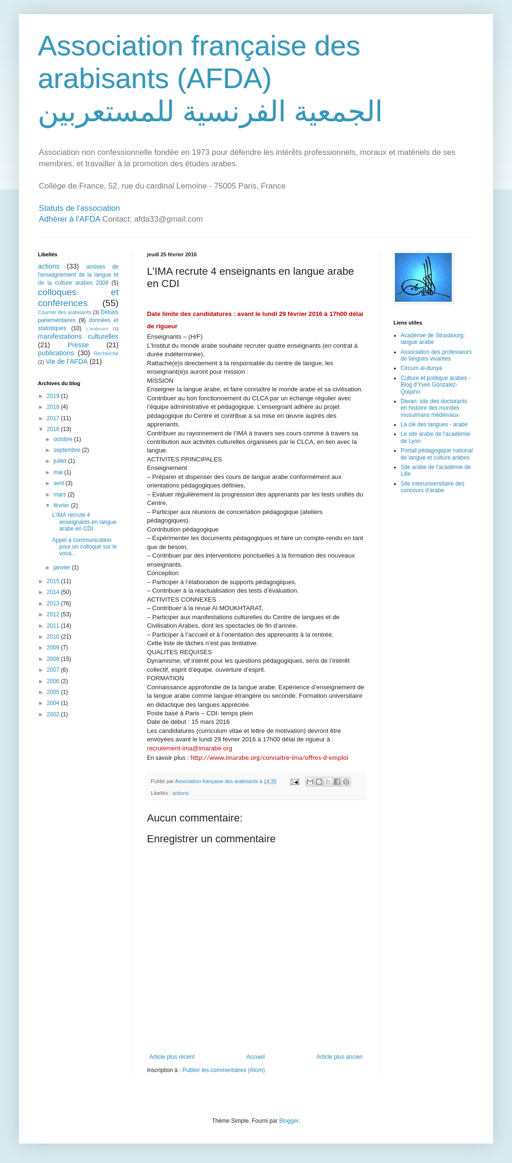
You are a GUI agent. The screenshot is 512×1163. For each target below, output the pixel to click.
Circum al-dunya (421, 368)
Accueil (256, 1057)
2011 (54, 625)
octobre (64, 439)
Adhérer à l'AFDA (69, 219)
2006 (54, 681)
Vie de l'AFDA (67, 361)
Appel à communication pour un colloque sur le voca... (84, 547)
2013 (54, 603)
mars (61, 494)
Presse (78, 345)
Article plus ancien (340, 1057)
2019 (54, 396)
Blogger (289, 1121)
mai (59, 472)
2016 (54, 429)
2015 (54, 581)
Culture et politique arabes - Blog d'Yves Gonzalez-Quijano (435, 385)
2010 (54, 636)
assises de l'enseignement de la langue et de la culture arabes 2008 (78, 274)
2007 (54, 670)
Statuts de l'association (79, 208)
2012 (54, 614)
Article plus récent (171, 1057)
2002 (54, 714)
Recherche (106, 353)
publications (56, 353)
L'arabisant (97, 328)
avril (59, 483)
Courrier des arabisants (64, 312)
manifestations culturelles (78, 336)
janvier (63, 567)
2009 (54, 647)
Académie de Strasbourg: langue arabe (433, 338)
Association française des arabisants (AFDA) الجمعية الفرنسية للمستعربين (210, 78)
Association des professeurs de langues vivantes (436, 355)
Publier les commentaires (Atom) (224, 1070)
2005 (54, 692)
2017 (54, 418)
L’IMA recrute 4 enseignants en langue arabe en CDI (84, 522)
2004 (54, 703)
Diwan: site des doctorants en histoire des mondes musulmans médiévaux (434, 408)
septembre (68, 450)
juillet (61, 461)
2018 (54, 407)
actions (181, 793)
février (62, 505)
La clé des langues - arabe (434, 424)
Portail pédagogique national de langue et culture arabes (437, 453)
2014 (54, 592)
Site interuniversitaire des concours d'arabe (433, 487)
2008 (54, 659)
